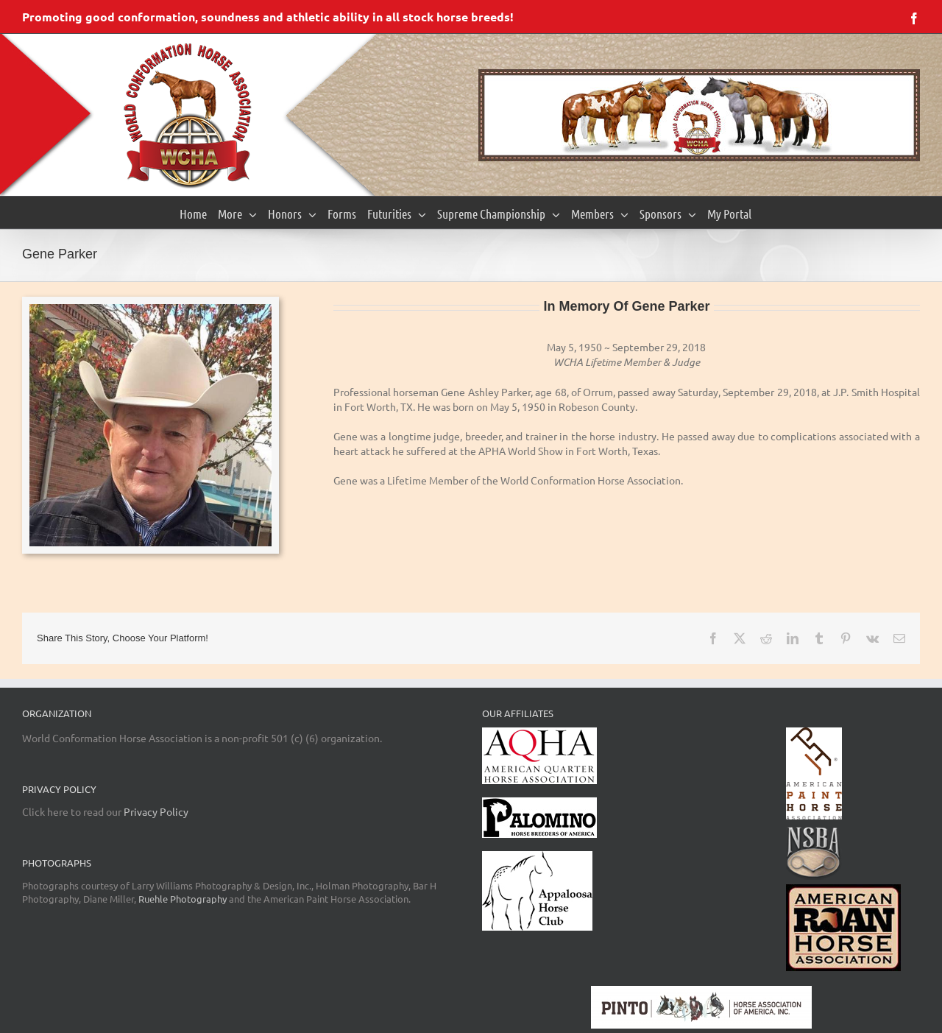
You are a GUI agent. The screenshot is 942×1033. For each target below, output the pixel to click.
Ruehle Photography (182, 898)
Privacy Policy (156, 811)
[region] (699, 115)
